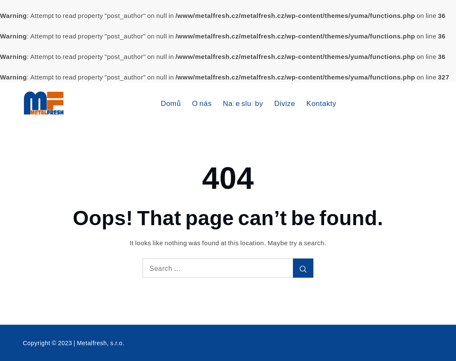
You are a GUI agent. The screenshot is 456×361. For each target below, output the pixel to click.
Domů (171, 103)
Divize (284, 103)
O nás (202, 103)
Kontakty (321, 103)
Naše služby (243, 103)
